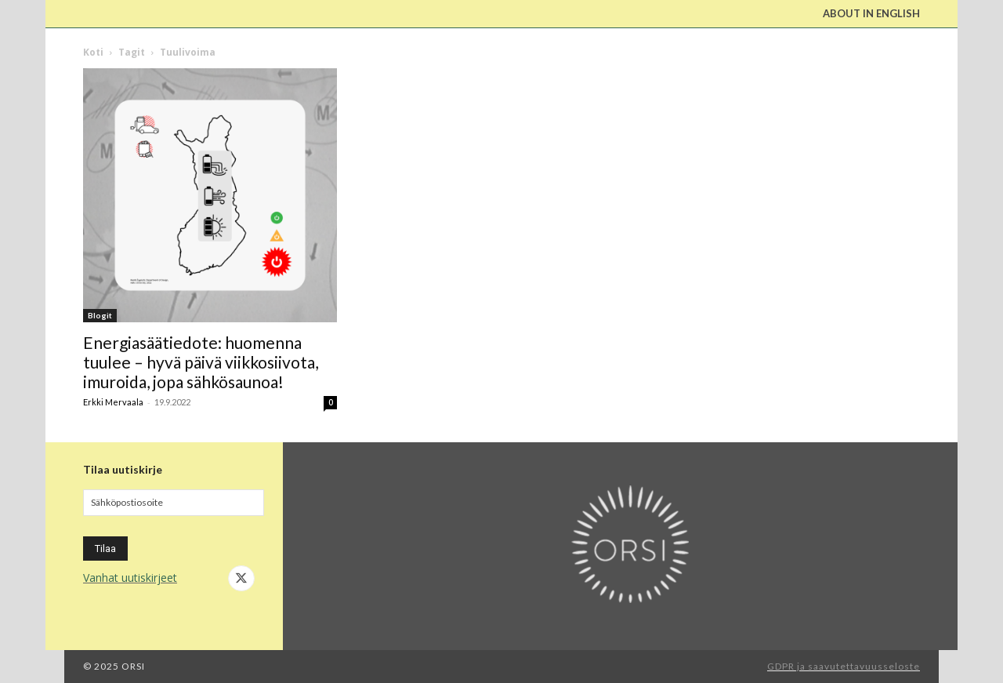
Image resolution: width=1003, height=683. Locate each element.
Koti (93, 52)
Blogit (100, 315)
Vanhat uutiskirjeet (130, 577)
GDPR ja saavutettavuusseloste (843, 666)
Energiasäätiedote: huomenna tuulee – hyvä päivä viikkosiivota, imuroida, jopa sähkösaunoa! (200, 361)
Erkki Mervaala (113, 402)
